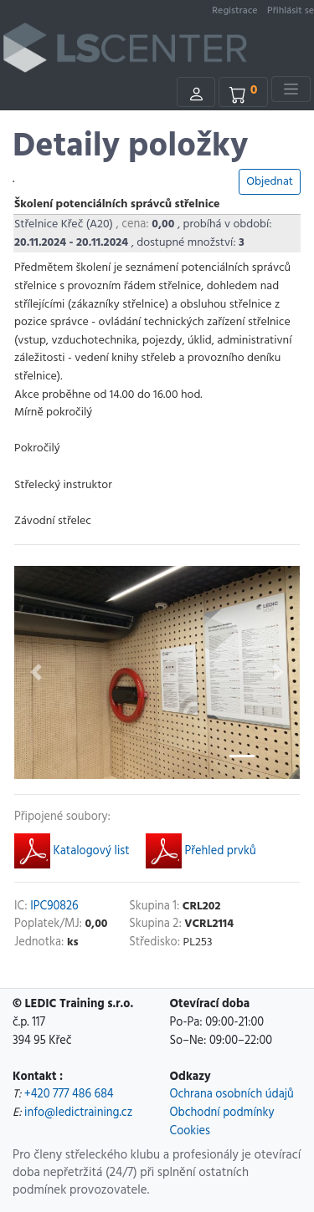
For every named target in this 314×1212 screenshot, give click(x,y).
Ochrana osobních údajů (232, 1094)
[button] (35, 673)
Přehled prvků (201, 855)
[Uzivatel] (196, 92)
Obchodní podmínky (222, 1113)
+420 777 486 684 (69, 1094)
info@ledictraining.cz (78, 1113)
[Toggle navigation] (291, 89)
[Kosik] (244, 92)
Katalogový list (71, 855)
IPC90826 (54, 906)
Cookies (190, 1131)
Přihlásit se (290, 11)
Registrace (234, 11)
